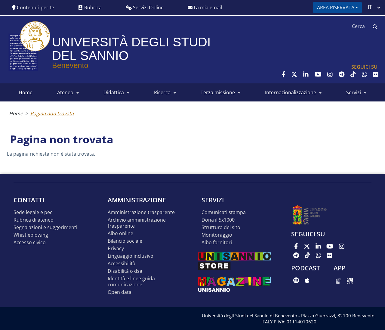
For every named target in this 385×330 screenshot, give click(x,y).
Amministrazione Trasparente (141, 212)
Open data (119, 292)
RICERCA (162, 92)
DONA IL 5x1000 (218, 220)
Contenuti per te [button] (33, 7)
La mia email (205, 7)
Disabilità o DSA (125, 271)
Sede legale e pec (33, 212)
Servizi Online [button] (145, 7)
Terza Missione (218, 92)
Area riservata (335, 7)
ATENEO (65, 92)
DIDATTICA (113, 92)
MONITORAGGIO (217, 235)
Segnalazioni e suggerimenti (45, 227)
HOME (25, 92)
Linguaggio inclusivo (130, 256)
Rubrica (90, 7)
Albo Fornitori (217, 242)
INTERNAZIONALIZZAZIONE (290, 92)
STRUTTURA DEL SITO (221, 227)
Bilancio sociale (125, 241)
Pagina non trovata (52, 113)
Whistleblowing (31, 235)
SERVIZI (353, 92)
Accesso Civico (30, 242)
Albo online (120, 233)
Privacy (116, 248)
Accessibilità (121, 263)
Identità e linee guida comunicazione (131, 282)
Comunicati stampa (224, 212)
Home (16, 113)
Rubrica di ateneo (34, 220)
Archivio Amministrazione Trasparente (137, 223)
